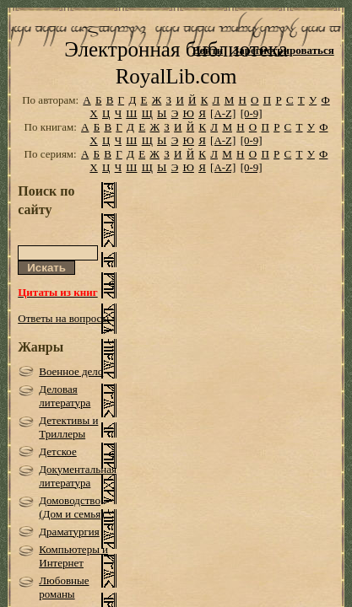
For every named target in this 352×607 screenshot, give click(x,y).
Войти (208, 50)
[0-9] (252, 130)
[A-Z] (223, 130)
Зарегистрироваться (283, 50)
